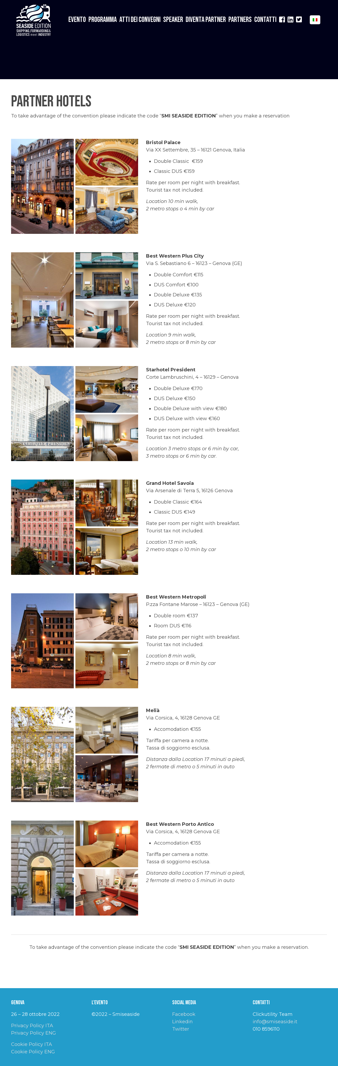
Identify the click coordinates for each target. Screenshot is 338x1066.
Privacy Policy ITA (32, 1026)
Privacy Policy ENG (33, 1033)
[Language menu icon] (315, 19)
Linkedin (182, 1022)
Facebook (183, 1014)
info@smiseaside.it (275, 1022)
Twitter (180, 1029)
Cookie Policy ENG (33, 1052)
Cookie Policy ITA (31, 1044)
